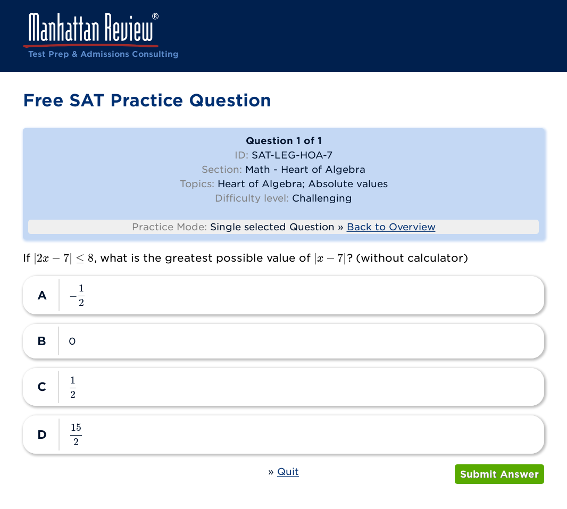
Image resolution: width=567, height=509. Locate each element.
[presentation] (64, 258)
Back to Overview (391, 226)
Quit (288, 471)
